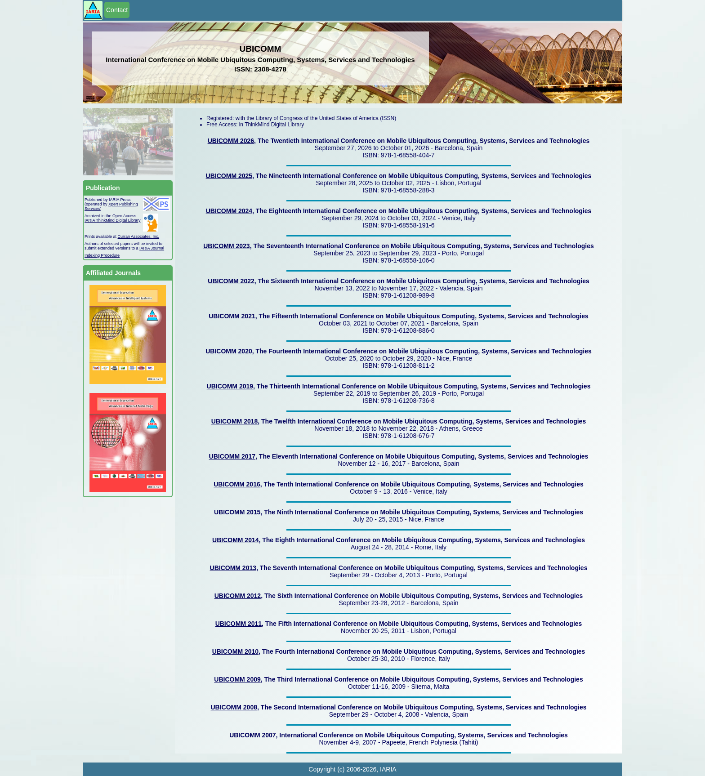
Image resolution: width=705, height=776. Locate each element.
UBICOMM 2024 (229, 210)
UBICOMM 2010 (235, 651)
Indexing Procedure (102, 255)
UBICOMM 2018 (234, 421)
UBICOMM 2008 (234, 707)
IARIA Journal (151, 248)
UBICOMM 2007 (252, 735)
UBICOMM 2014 (235, 540)
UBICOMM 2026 (231, 140)
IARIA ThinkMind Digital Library (112, 220)
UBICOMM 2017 (232, 456)
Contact (117, 9)
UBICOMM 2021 (232, 316)
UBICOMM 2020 (228, 351)
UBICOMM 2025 (229, 175)
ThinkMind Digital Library (274, 124)
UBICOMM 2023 (226, 246)
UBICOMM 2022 (231, 281)
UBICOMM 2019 (230, 386)
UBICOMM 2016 (237, 484)
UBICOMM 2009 (237, 679)
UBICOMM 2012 (237, 595)
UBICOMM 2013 (233, 567)
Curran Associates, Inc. (139, 236)
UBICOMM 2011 (238, 623)
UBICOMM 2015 (237, 512)
